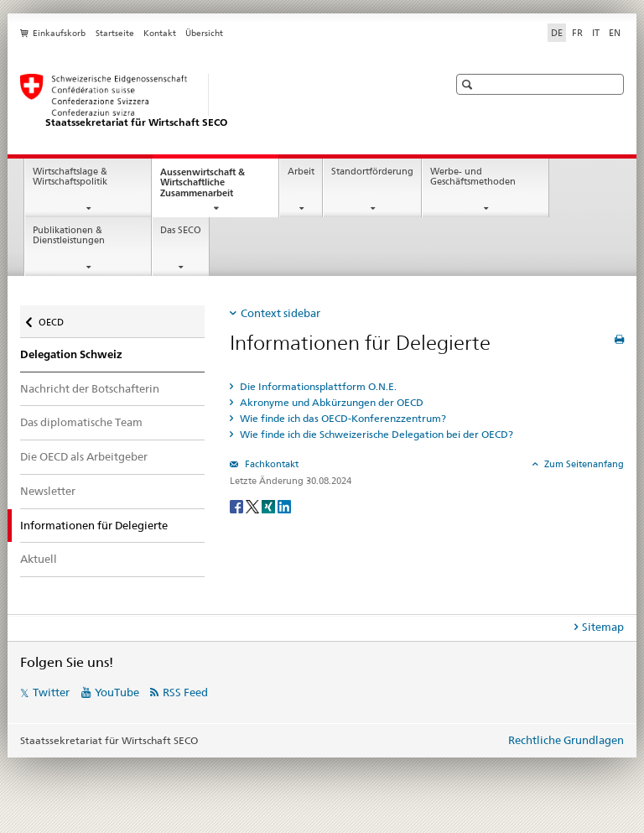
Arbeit (301, 171)
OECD (52, 318)
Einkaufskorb (59, 33)
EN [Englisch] (615, 33)
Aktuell (38, 558)
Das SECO (180, 230)
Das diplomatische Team (81, 422)
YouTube (117, 692)
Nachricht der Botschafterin (89, 388)
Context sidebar (280, 313)
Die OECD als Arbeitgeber (84, 456)
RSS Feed (185, 692)
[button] (469, 84)
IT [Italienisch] (596, 33)
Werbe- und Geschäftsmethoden (473, 177)
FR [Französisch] (577, 33)
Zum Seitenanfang (583, 464)
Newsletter (47, 490)
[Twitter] (254, 505)
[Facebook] (238, 505)
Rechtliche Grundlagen (566, 740)
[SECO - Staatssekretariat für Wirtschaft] (217, 101)
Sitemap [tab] (603, 626)
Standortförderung (372, 171)
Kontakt (159, 33)
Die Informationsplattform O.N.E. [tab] (317, 386)
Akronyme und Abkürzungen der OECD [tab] (330, 402)
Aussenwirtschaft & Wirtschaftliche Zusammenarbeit (211, 187)
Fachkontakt (270, 464)
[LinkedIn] (284, 505)
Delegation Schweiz (71, 354)
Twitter (51, 692)
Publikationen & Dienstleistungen (69, 236)
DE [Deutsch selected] (557, 33)
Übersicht (204, 33)
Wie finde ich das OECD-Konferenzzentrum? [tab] (341, 418)
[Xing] (270, 505)
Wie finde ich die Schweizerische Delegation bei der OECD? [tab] (375, 434)
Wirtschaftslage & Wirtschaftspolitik (70, 177)
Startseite (115, 33)
